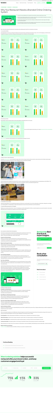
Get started (43, 2)
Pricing (35, 2)
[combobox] (31, 368)
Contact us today (3, 326)
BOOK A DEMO (49, 2)
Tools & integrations (30, 2)
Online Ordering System (13, 231)
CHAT (39, 2)
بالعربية (50, 0)
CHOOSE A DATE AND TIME (42, 263)
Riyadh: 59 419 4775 (44, 0)
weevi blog (39, 239)
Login (48, 0)
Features (17, 2)
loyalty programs (7, 159)
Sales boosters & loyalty (23, 2)
